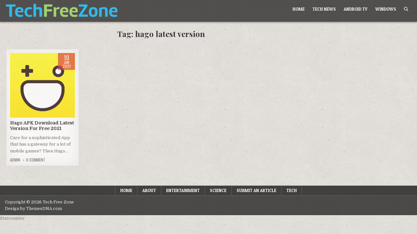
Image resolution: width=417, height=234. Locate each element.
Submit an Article (256, 190)
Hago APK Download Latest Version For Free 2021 (42, 125)
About (149, 190)
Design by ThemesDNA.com (33, 208)
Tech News (324, 9)
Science (218, 190)
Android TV (355, 9)
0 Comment (35, 160)
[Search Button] (406, 9)
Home (299, 9)
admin (15, 160)
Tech (291, 190)
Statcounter (12, 218)
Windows (385, 9)
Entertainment (183, 190)
